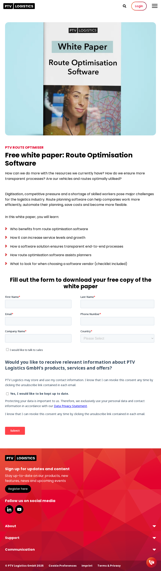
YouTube (19, 509)
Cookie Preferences (63, 565)
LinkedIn (9, 509)
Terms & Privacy (109, 565)
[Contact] (151, 562)
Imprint (87, 565)
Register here (18, 489)
